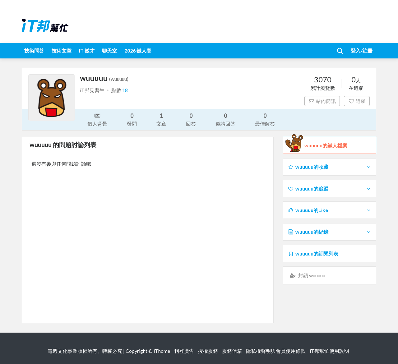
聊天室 (109, 50)
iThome (162, 351)
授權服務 (208, 351)
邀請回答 (225, 119)
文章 (161, 119)
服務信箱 (232, 351)
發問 (132, 119)
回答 (191, 119)
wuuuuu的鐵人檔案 (325, 145)
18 (125, 90)
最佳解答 (265, 119)
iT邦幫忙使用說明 (329, 351)
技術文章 (62, 50)
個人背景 (97, 119)
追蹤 (357, 101)
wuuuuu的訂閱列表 (313, 253)
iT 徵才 (87, 50)
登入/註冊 (362, 50)
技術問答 (34, 50)
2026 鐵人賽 (137, 50)
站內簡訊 (322, 101)
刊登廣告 (184, 351)
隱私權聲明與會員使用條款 (276, 351)
